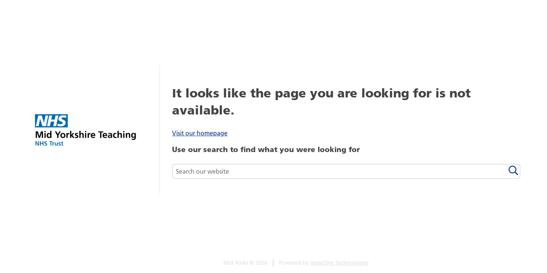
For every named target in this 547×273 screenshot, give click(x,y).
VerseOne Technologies (339, 262)
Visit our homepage (200, 133)
